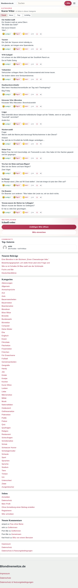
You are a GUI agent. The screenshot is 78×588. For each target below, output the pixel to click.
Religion (5, 431)
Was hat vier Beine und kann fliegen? (16, 164)
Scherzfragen (7, 438)
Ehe (3, 332)
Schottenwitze (7, 441)
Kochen (5, 382)
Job (3, 372)
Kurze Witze (7, 385)
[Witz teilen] (40, 34)
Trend (3, 15)
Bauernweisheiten (9, 299)
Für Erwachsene (8, 355)
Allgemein (6, 286)
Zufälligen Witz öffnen (39, 227)
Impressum (6, 544)
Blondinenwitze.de (7, 3)
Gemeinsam (16, 534)
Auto (3, 296)
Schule (4, 444)
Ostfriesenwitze (8, 411)
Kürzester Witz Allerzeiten (12, 100)
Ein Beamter (6, 191)
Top (18, 15)
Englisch (5, 336)
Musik (4, 401)
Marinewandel (7, 130)
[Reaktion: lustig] (7, 34)
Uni (3, 477)
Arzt (3, 293)
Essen (4, 339)
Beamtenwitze (7, 306)
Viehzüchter (6, 70)
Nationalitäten (7, 405)
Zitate (4, 484)
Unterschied (6, 480)
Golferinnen (12, 527)
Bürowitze (6, 323)
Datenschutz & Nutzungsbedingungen (17, 551)
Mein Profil (6, 504)
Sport (4, 457)
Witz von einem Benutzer (23, 538)
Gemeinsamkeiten (9, 362)
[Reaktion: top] (17, 34)
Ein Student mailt (8, 20)
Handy (4, 369)
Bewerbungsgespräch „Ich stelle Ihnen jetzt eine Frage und (26, 263)
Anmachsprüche (8, 290)
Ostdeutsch (6, 408)
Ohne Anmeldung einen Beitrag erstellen (18, 507)
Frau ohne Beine (16, 524)
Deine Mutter (7, 329)
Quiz (3, 424)
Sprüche (5, 464)
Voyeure (5, 40)
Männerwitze (7, 395)
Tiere (4, 471)
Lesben (5, 388)
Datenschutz (7, 500)
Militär (4, 398)
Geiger (4, 112)
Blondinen (6, 309)
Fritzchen (5, 352)
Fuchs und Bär (8, 270)
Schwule (5, 454)
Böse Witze (6, 313)
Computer (6, 326)
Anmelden (6, 497)
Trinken (5, 474)
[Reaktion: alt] (26, 34)
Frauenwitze (7, 349)
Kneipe (4, 378)
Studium (5, 467)
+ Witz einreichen (68, 3)
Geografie (6, 365)
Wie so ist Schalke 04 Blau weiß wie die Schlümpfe (22, 266)
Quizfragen (6, 428)
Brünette (5, 316)
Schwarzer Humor (9, 448)
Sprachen (6, 461)
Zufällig (27, 15)
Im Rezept (6, 179)
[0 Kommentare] (32, 34)
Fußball (5, 359)
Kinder (4, 375)
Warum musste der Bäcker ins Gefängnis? (18, 203)
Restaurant (6, 434)
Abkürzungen (7, 283)
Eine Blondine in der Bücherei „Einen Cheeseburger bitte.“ (25, 259)
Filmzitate (6, 342)
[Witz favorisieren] (37, 34)
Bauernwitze (7, 303)
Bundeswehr (7, 319)
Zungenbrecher (8, 487)
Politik (4, 418)
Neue (11, 15)
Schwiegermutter (8, 451)
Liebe (4, 392)
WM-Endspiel (7, 55)
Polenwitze (6, 415)
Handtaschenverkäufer (10, 85)
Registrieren (7, 511)
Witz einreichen (39, 232)
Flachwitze (6, 345)
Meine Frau (6, 149)
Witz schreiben (8, 514)
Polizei (4, 421)
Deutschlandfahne (9, 273)
